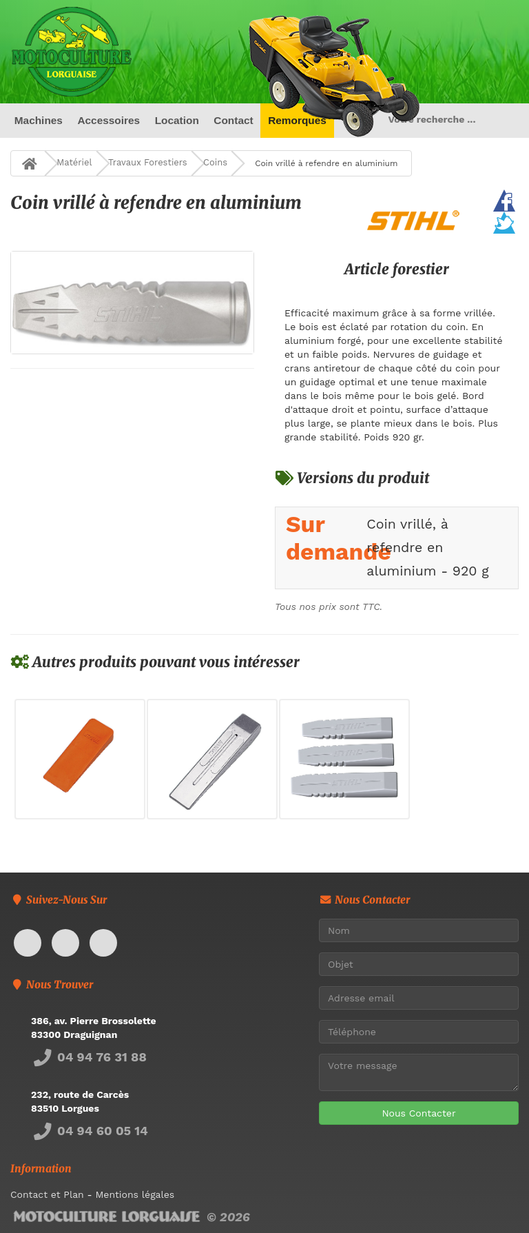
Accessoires (108, 120)
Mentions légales (134, 1194)
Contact (233, 120)
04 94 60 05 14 (89, 1130)
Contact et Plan (47, 1194)
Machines (38, 120)
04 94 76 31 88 (89, 1057)
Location (177, 120)
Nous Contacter (418, 1113)
